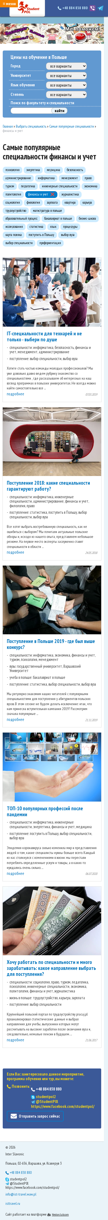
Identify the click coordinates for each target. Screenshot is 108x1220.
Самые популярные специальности (71, 126)
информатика (46, 178)
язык (53, 226)
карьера (87, 202)
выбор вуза (68, 234)
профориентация (50, 243)
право (88, 178)
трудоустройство (15, 210)
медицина (53, 170)
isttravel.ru (12, 1203)
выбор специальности (19, 243)
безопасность (75, 170)
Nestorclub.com (60, 1214)
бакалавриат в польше (58, 218)
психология (12, 170)
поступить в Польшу (41, 234)
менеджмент (69, 178)
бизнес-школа (87, 218)
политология (13, 194)
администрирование (18, 178)
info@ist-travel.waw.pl (20, 1194)
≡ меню (9, 3)
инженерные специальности (60, 186)
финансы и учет (38, 194)
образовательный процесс (21, 218)
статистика (36, 226)
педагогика (28, 186)
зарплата (52, 202)
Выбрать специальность (31, 126)
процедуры (70, 226)
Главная (8, 126)
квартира (70, 202)
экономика (90, 186)
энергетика (33, 170)
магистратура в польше (47, 210)
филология (33, 202)
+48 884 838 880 (73, 7)
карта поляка (13, 234)
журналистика (70, 194)
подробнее (15, 394)
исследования (14, 226)
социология (12, 202)
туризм (9, 186)
